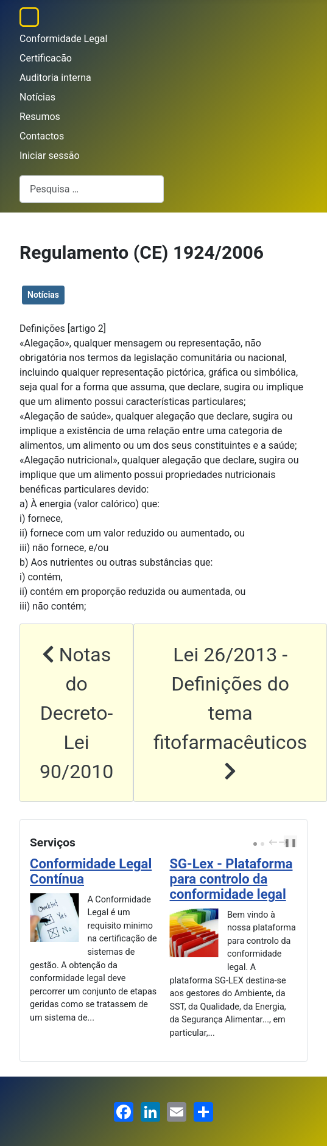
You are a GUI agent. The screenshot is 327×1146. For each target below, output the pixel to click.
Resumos (39, 116)
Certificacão (45, 58)
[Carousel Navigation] (276, 842)
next (284, 842)
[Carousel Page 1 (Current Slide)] (255, 844)
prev (274, 842)
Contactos (41, 136)
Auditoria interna (55, 77)
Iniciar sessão (49, 155)
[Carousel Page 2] (262, 844)
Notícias (37, 97)
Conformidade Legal (63, 38)
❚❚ (290, 842)
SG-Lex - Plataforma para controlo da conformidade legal (231, 879)
